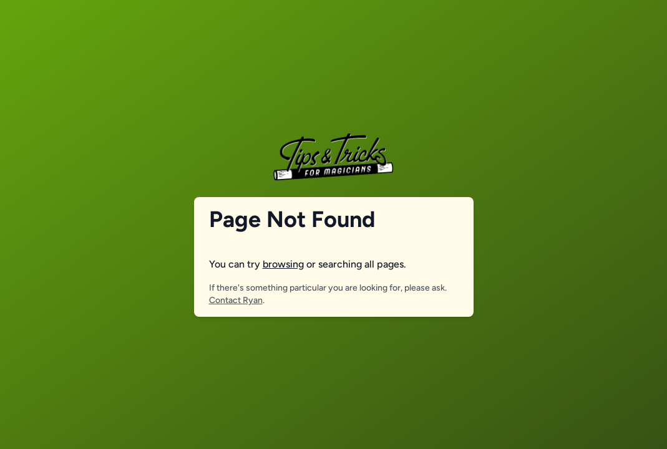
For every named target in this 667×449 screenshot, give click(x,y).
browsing (283, 264)
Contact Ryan (236, 300)
